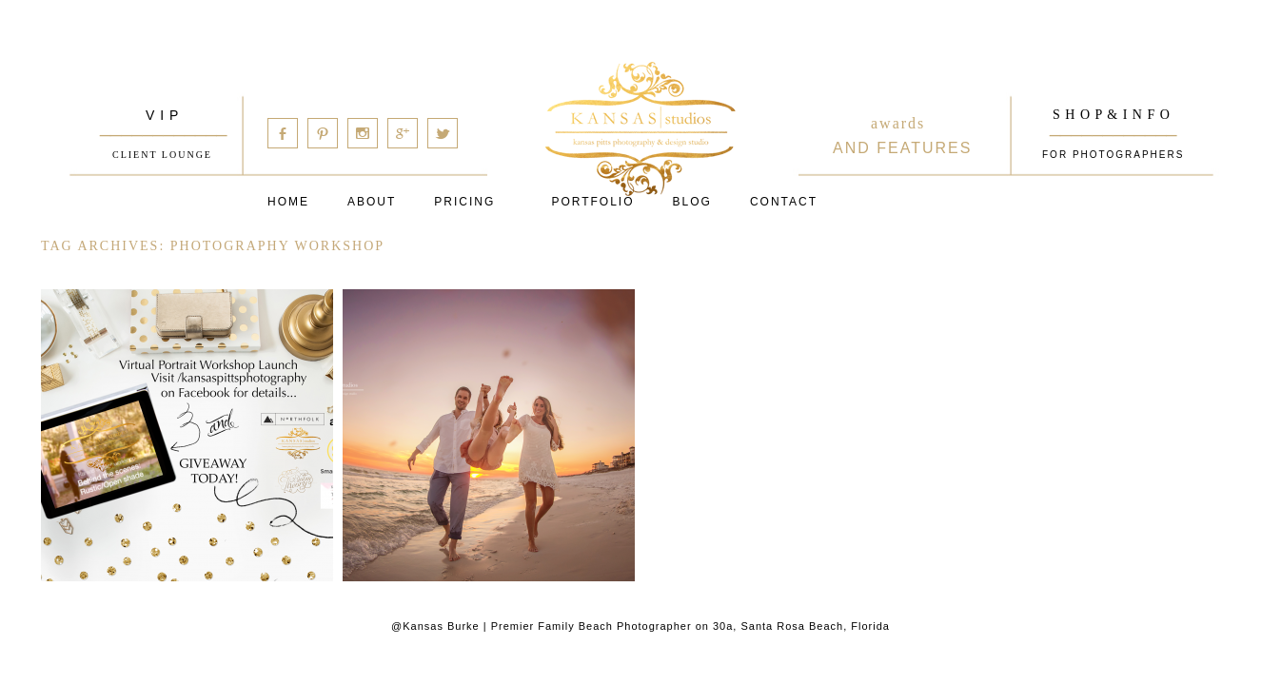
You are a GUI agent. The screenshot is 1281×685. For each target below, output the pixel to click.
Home (288, 201)
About (371, 201)
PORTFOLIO (592, 201)
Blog (692, 201)
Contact (784, 201)
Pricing (464, 201)
